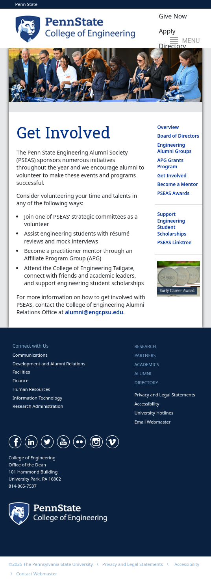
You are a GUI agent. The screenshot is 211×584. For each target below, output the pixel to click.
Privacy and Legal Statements (164, 395)
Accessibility (146, 404)
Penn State (26, 4)
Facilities (21, 372)
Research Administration (38, 406)
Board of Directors (178, 136)
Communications (30, 355)
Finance (20, 380)
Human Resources (31, 389)
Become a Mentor (177, 184)
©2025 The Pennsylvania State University (51, 564)
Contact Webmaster (36, 574)
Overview (168, 127)
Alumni (143, 373)
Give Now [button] (173, 16)
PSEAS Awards (173, 193)
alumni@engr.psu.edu (94, 312)
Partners (144, 355)
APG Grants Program (170, 163)
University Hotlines (153, 413)
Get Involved (171, 175)
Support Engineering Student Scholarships (171, 224)
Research (145, 346)
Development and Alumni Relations (49, 364)
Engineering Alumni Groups (174, 148)
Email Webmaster (152, 422)
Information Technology (37, 398)
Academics (146, 364)
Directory (146, 382)
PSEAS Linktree (174, 242)
